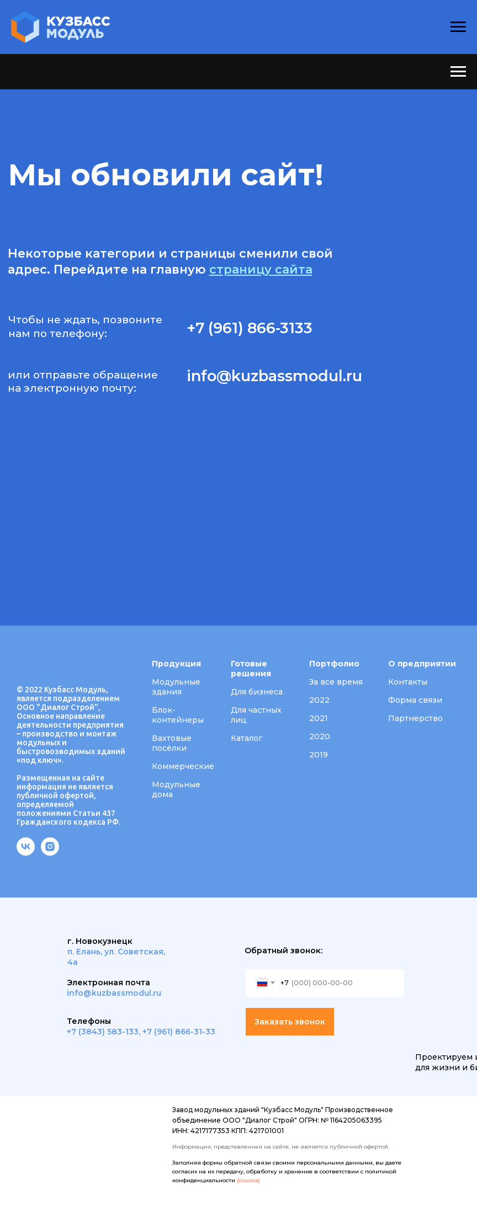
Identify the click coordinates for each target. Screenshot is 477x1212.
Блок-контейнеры (178, 715)
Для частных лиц (256, 715)
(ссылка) (248, 1180)
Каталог (246, 738)
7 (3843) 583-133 (105, 1032)
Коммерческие (183, 766)
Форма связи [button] (415, 700)
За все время (336, 682)
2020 (319, 736)
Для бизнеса (257, 692)
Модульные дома (176, 789)
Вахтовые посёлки (172, 743)
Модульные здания (176, 687)
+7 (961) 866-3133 (249, 328)
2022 (319, 700)
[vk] (26, 852)
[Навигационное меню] (458, 27)
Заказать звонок (290, 1022)
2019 (318, 755)
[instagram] (50, 852)
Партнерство (415, 718)
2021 (318, 718)
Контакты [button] (407, 682)
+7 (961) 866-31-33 (178, 1032)
